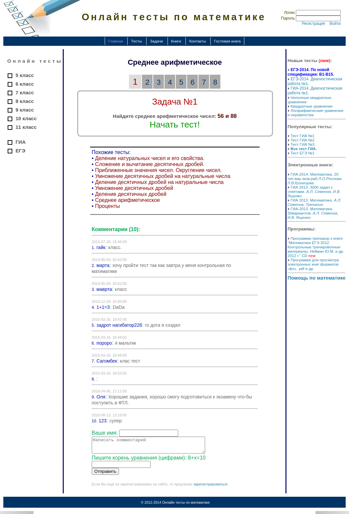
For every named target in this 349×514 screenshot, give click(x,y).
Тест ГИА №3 (302, 144)
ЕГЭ (21, 150)
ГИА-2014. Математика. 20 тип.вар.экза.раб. (315, 178)
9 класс (25, 110)
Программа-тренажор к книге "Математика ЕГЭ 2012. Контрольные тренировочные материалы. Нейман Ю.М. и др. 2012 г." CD (316, 247)
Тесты (136, 41)
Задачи (156, 41)
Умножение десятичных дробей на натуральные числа (162, 176)
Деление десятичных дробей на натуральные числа (159, 182)
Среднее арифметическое (127, 200)
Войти (335, 23)
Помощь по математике (317, 278)
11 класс (26, 127)
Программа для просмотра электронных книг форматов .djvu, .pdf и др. (313, 264)
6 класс (25, 84)
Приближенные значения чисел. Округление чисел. (158, 170)
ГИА (21, 142)
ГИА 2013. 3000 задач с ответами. (314, 191)
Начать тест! (175, 124)
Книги (176, 41)
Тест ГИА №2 (302, 140)
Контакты (197, 41)
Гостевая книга (227, 41)
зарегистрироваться (210, 487)
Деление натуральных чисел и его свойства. (149, 158)
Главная (115, 41)
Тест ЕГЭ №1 (302, 153)
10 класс (26, 118)
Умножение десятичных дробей (134, 188)
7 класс (25, 92)
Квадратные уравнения (311, 106)
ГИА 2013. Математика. (314, 202)
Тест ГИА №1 (302, 135)
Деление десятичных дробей (131, 194)
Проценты (107, 206)
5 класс (25, 75)
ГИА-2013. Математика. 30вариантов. (313, 213)
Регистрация (313, 23)
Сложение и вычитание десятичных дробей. (149, 164)
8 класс (25, 101)
